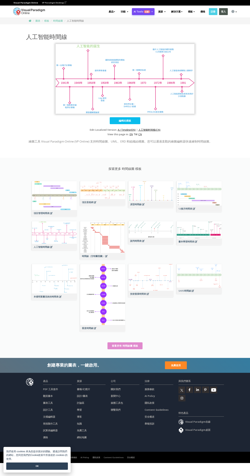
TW (136, 134)
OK (37, 466)
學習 (79, 409)
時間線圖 (58, 20)
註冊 (213, 11)
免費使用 (176, 365)
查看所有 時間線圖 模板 (125, 345)
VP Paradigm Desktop (54, 2)
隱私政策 (149, 402)
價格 (202, 11)
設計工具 (48, 409)
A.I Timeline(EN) (127, 129)
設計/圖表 (82, 396)
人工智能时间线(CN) (149, 129)
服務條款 (149, 389)
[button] (124, 11)
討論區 (80, 402)
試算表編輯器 (50, 430)
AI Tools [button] (143, 11)
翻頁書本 (48, 396)
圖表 (37, 20)
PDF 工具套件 (50, 389)
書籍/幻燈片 (83, 389)
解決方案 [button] (176, 11)
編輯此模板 (125, 120)
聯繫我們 (115, 409)
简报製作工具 (50, 423)
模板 (46, 20)
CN (140, 134)
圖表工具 (48, 402)
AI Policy (150, 396)
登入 (223, 11)
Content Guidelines (157, 409)
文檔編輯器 (49, 416)
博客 (79, 416)
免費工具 (82, 430)
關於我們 (115, 389)
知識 (79, 423)
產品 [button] (112, 11)
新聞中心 (115, 396)
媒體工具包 (117, 402)
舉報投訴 (149, 423)
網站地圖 (82, 437)
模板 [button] (191, 11)
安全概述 (149, 416)
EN (131, 134)
